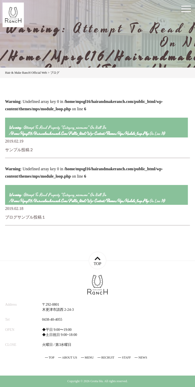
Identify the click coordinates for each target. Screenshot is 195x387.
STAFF (126, 357)
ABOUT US (69, 357)
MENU (89, 357)
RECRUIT (107, 357)
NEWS (142, 357)
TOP (51, 357)
